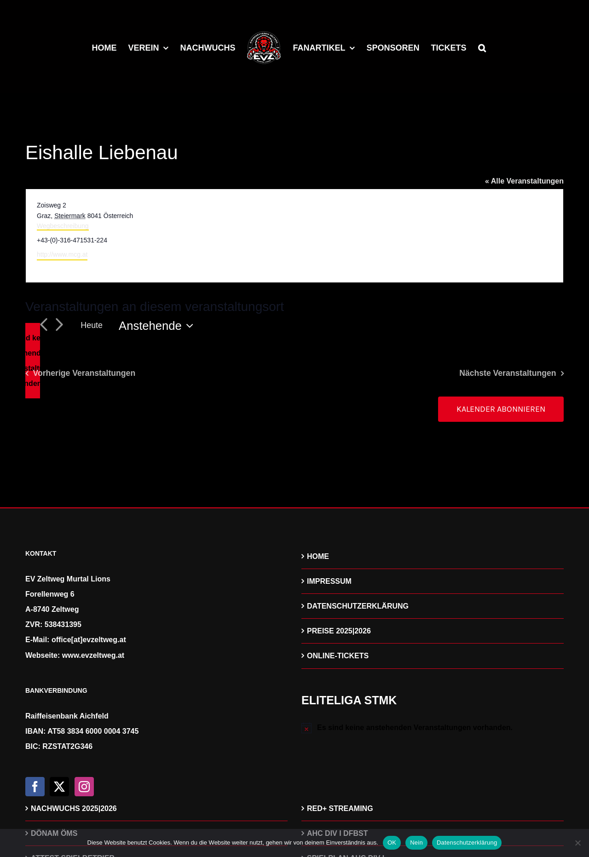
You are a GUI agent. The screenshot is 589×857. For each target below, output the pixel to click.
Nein (416, 842)
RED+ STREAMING (340, 808)
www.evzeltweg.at (93, 655)
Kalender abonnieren (500, 409)
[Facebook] (35, 786)
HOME (318, 556)
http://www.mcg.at (62, 254)
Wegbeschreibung (63, 226)
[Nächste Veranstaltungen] (58, 325)
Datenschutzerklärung (467, 842)
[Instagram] (84, 786)
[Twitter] (59, 786)
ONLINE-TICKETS (338, 656)
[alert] (32, 360)
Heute (92, 325)
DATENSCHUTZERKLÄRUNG (358, 606)
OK (391, 842)
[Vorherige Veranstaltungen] (43, 325)
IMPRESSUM (329, 581)
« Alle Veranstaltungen (524, 181)
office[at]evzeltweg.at (89, 640)
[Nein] (577, 842)
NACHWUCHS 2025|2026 (74, 808)
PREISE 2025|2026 (339, 631)
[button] (482, 47)
